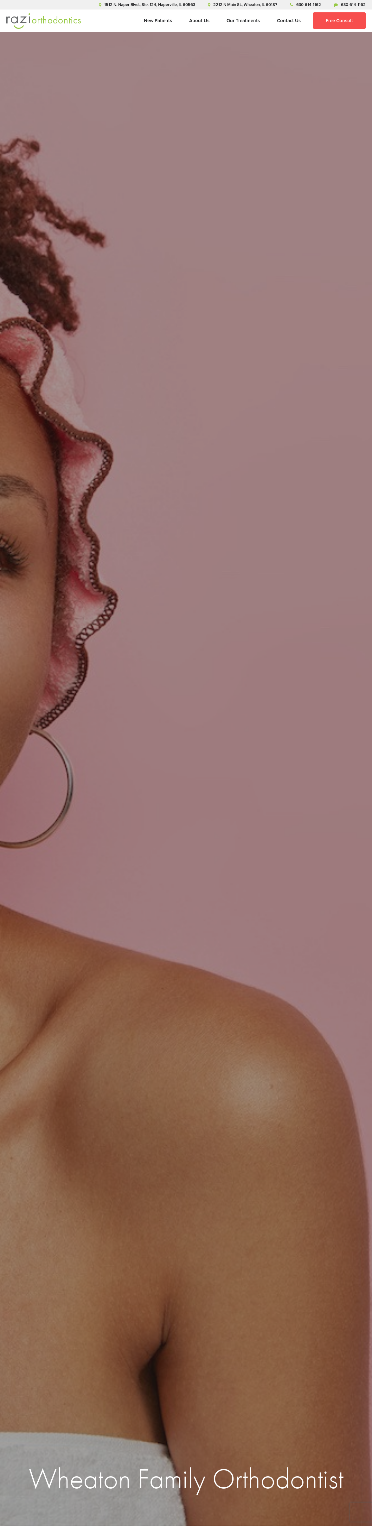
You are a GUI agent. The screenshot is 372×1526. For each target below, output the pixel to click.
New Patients (158, 20)
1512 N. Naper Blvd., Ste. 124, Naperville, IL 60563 (147, 5)
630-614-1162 (305, 5)
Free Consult (339, 20)
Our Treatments (243, 20)
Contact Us (289, 20)
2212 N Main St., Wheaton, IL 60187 (242, 5)
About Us (199, 20)
